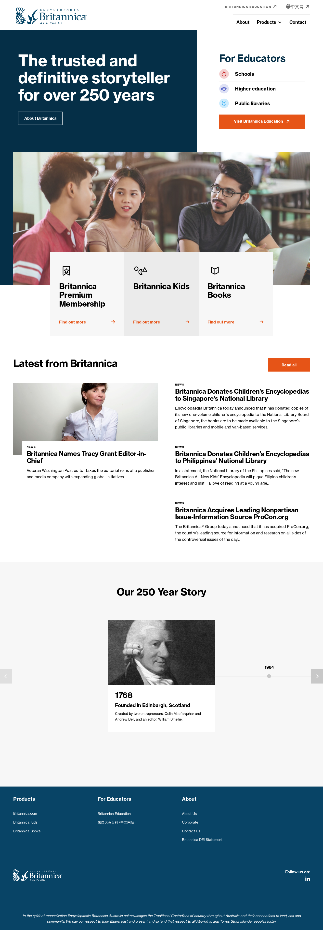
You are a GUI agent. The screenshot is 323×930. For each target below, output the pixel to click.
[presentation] (6, 676)
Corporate (190, 820)
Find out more (72, 322)
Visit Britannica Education (258, 121)
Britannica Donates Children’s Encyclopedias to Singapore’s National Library (242, 394)
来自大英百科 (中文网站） (118, 820)
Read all (289, 364)
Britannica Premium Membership (82, 294)
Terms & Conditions (146, 923)
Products (269, 22)
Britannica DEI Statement (202, 837)
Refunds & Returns (184, 923)
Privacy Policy (112, 923)
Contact (297, 22)
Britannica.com (25, 811)
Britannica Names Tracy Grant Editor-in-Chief (86, 457)
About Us (189, 811)
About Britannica (40, 118)
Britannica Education (114, 811)
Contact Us (191, 829)
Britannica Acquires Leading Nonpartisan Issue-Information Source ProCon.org (236, 513)
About (242, 22)
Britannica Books (226, 290)
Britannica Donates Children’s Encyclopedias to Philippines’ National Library (242, 457)
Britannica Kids (161, 286)
